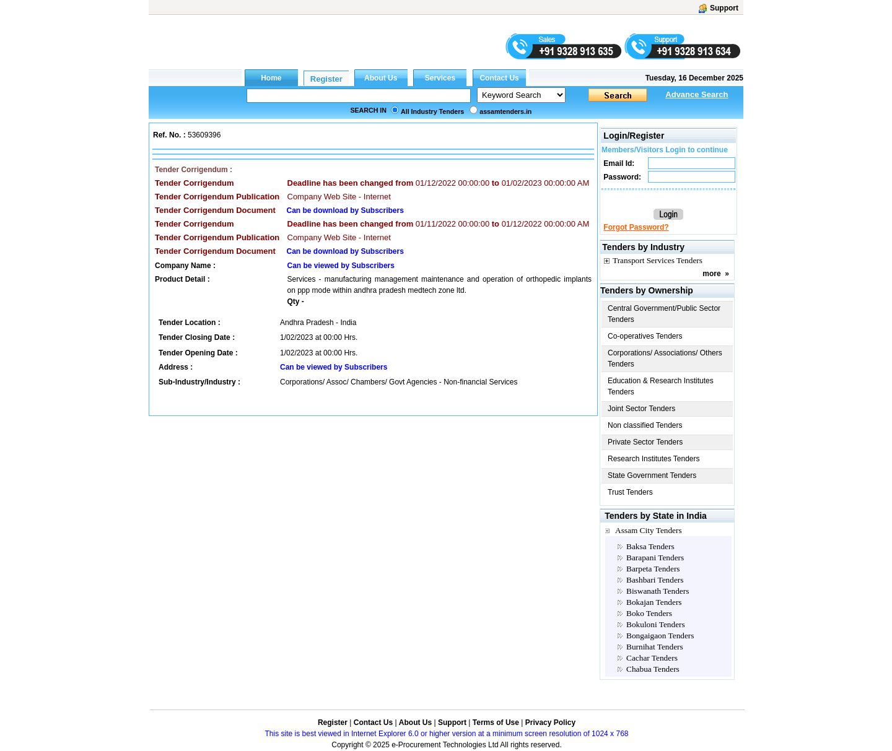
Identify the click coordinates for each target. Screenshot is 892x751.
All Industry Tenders (432, 111)
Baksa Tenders (650, 546)
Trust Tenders (630, 492)
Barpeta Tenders (653, 568)
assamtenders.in (505, 111)
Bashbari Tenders (654, 579)
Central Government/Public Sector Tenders (664, 314)
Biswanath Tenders (657, 591)
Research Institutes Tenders (654, 458)
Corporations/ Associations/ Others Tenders (665, 358)
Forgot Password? (635, 227)
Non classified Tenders (645, 425)
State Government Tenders (652, 475)
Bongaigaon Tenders (660, 635)
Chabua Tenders (653, 669)
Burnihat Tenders (654, 646)
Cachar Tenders (652, 657)
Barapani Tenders (655, 557)
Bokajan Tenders (654, 602)
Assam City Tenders (648, 530)
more (711, 273)
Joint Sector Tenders (641, 408)
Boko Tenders (649, 613)
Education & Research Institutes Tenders (661, 386)
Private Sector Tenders (645, 442)
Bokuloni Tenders (655, 624)
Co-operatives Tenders (645, 336)
